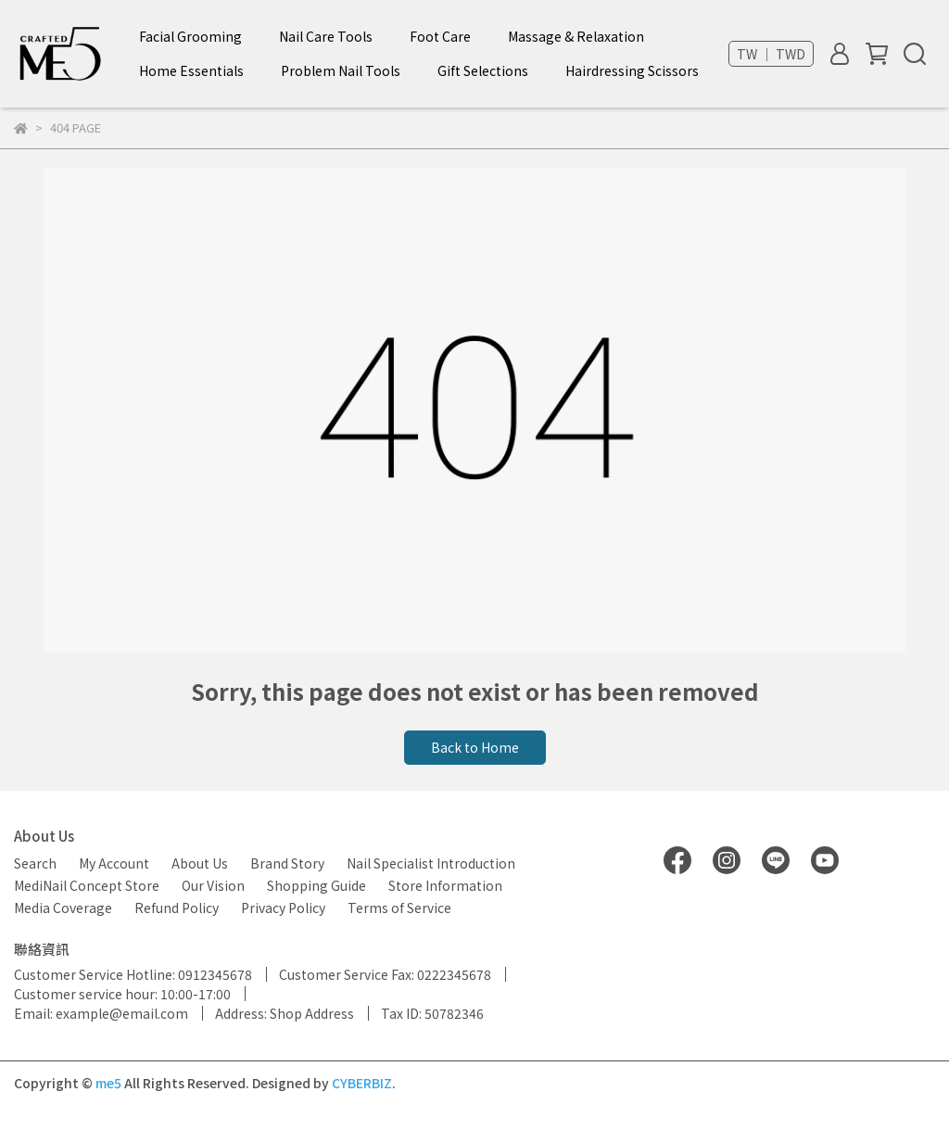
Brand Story (287, 863)
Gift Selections (482, 70)
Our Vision (213, 885)
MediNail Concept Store (86, 885)
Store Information (445, 885)
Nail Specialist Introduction (431, 863)
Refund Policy (176, 907)
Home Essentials (191, 70)
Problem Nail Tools (340, 70)
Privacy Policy (283, 907)
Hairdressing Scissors (632, 70)
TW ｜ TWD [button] (771, 53)
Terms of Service (399, 907)
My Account (114, 863)
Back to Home (475, 747)
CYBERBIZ (362, 1082)
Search (35, 863)
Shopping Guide (316, 885)
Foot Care (440, 36)
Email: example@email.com (101, 1013)
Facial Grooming (190, 36)
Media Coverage (63, 907)
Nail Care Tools (326, 36)
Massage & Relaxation (576, 36)
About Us (199, 863)
